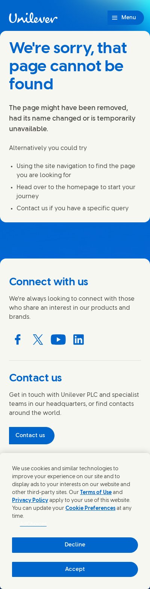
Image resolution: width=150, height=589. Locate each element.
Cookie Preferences (90, 508)
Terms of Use (96, 493)
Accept (75, 569)
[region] (75, 521)
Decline (75, 545)
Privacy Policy (30, 500)
